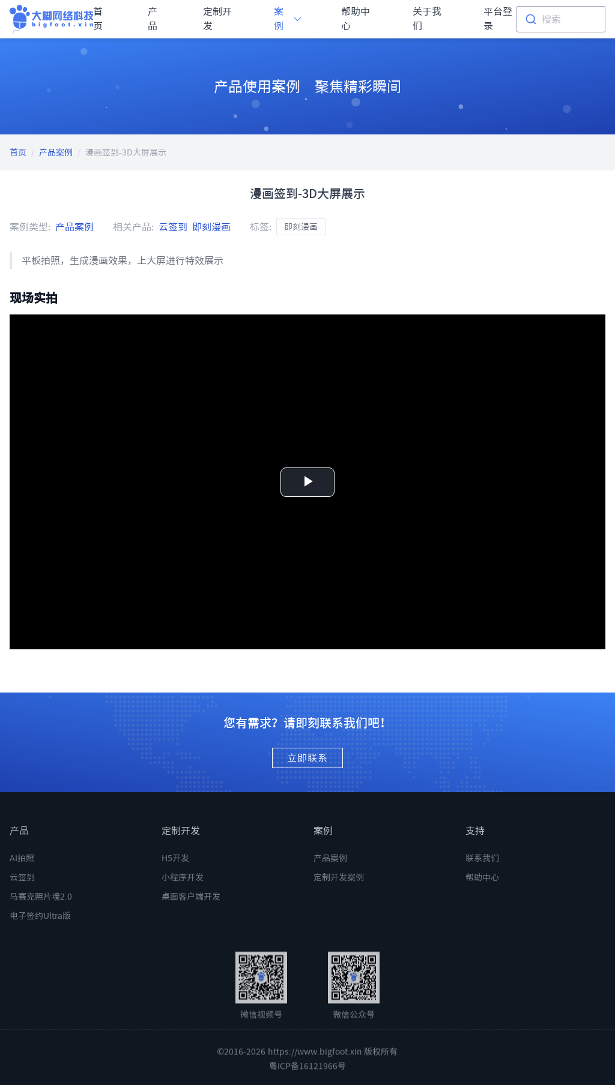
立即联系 (307, 758)
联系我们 (482, 870)
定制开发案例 (339, 889)
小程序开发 (183, 889)
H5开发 (175, 870)
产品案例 (56, 152)
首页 (18, 152)
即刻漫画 (211, 227)
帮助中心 (482, 889)
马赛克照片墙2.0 (41, 908)
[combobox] (561, 19)
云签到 (173, 227)
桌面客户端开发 (191, 908)
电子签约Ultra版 (40, 928)
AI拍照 (22, 870)
